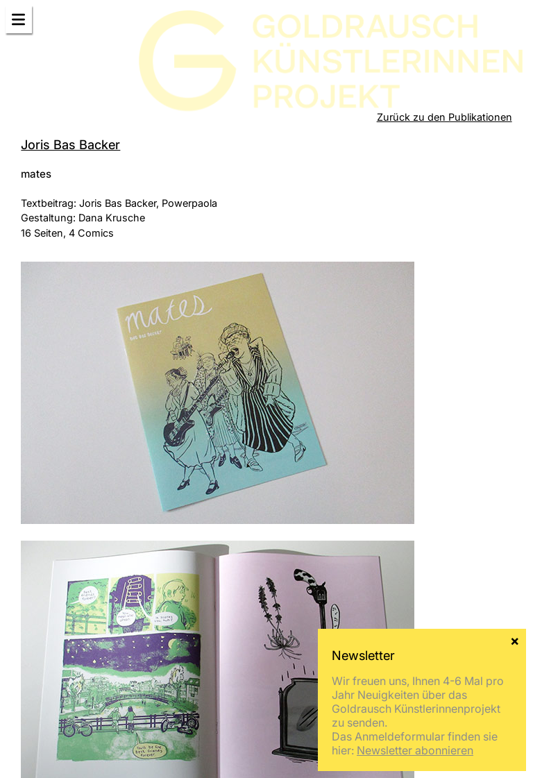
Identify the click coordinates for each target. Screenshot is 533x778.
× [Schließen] (514, 640)
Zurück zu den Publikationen (444, 117)
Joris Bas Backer (70, 144)
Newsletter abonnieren (415, 750)
